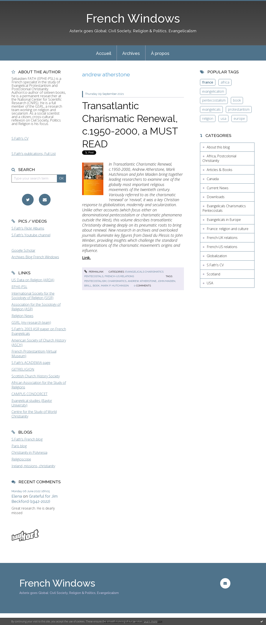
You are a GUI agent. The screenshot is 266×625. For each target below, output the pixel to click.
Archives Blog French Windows (35, 257)
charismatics (117, 281)
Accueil (103, 53)
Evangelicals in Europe (224, 219)
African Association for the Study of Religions (39, 385)
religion (207, 118)
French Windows (133, 18)
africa (225, 82)
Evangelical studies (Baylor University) (32, 403)
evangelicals (211, 109)
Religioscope (21, 459)
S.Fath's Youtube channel (31, 235)
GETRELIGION (23, 369)
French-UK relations (222, 237)
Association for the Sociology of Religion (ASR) (36, 306)
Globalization (217, 255)
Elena (17, 496)
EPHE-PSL (19, 286)
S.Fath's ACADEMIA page (31, 362)
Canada (213, 178)
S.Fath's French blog (27, 439)
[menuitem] (104, 53)
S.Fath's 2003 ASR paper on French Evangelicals (39, 331)
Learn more (150, 621)
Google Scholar (23, 250)
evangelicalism (213, 91)
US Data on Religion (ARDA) (33, 280)
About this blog (218, 147)
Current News (217, 188)
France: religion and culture (227, 228)
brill (87, 285)
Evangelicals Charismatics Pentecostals (224, 208)
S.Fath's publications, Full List (34, 153)
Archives (131, 53)
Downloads (216, 196)
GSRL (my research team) (31, 322)
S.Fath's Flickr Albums (28, 228)
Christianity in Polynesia (29, 452)
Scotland (213, 274)
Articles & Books (219, 169)
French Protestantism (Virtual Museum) (34, 353)
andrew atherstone (142, 281)
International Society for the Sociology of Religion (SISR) (33, 295)
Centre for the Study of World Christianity (34, 414)
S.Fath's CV (20, 138)
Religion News (22, 315)
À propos (160, 53)
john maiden (166, 281)
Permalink (93, 271)
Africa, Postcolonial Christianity (219, 158)
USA (210, 283)
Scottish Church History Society (36, 376)
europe (239, 118)
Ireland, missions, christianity (33, 466)
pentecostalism (95, 281)
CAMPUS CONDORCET (30, 393)
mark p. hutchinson (115, 285)
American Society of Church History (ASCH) (39, 342)
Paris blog (19, 446)
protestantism (238, 109)
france (207, 82)
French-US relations (119, 276)
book (96, 285)
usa (223, 118)
